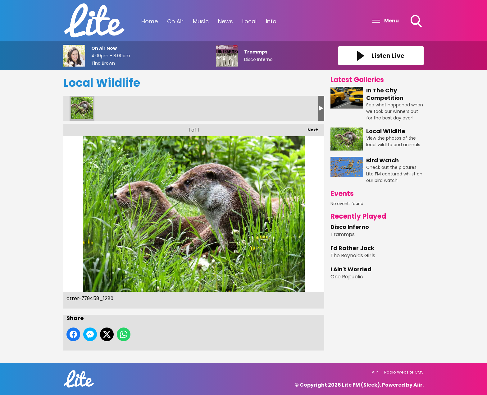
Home (149, 21)
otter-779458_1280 (82, 108)
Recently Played (358, 216)
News (225, 21)
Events (342, 193)
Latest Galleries (357, 80)
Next (309, 128)
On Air (175, 21)
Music (201, 21)
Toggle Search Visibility (417, 22)
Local (249, 21)
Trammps (342, 234)
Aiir (375, 372)
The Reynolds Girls (352, 255)
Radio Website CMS (404, 372)
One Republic (346, 276)
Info (271, 21)
